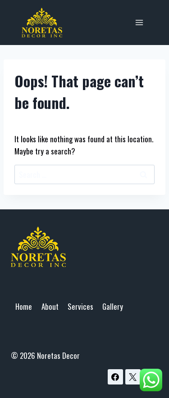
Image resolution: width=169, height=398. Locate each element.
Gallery (112, 306)
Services (80, 306)
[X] (133, 376)
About (50, 306)
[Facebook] (115, 376)
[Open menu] (139, 22)
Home (23, 306)
